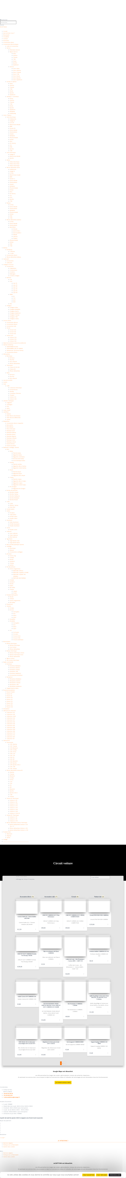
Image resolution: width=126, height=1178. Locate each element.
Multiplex (12, 111)
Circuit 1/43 (13, 333)
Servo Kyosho (17, 78)
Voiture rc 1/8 (13, 802)
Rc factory (13, 193)
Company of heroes (15, 393)
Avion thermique (11, 152)
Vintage (5, 839)
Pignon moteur (10, 658)
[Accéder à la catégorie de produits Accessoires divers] (27, 890)
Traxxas (15, 57)
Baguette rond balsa (19, 456)
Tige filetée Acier (14, 540)
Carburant (6, 259)
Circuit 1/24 (13, 330)
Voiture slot (10, 335)
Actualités (6, 36)
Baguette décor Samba (19, 466)
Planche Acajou (17, 479)
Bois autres (10, 425)
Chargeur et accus (8, 264)
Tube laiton (13, 514)
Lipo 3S (15, 287)
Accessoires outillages (16, 552)
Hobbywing (13, 113)
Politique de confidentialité (10, 1145)
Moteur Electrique (15, 645)
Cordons (12, 272)
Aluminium (9, 520)
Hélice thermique (14, 165)
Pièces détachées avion (13, 167)
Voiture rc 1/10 (14, 804)
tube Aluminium (14, 522)
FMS (11, 147)
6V (14, 296)
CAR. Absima (13, 744)
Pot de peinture (11, 567)
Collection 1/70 (11, 733)
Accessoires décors (12, 322)
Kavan (14, 61)
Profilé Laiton (13, 516)
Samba (12, 462)
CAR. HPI (12, 759)
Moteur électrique (12, 643)
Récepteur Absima (15, 680)
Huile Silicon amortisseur (13, 415)
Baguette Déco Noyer (19, 475)
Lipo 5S (15, 290)
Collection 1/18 (11, 714)
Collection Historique (16, 387)
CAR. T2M (12, 766)
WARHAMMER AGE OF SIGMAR (15, 348)
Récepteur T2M (14, 684)
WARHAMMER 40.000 (12, 346)
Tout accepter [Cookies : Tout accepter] (88, 1175)
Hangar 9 (12, 120)
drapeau (9, 835)
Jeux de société (7, 380)
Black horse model (15, 175)
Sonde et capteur (11, 81)
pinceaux (9, 553)
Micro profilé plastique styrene (15, 544)
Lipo (11, 281)
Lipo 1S (15, 283)
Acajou (12, 477)
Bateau (5, 247)
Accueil (5, 31)
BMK (11, 126)
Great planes (13, 132)
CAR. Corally (13, 749)
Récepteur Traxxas (15, 682)
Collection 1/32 (11, 722)
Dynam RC (13, 128)
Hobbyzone (13, 119)
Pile (11, 303)
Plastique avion (11, 430)
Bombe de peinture (12, 490)
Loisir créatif (6, 410)
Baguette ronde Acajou (19, 484)
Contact (5, 38)
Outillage (9, 546)
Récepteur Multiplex (15, 679)
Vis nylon (15, 634)
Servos (8, 48)
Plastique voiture (11, 442)
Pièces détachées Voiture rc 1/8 (19, 828)
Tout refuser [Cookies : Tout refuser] (102, 1175)
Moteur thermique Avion (16, 654)
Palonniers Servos (15, 50)
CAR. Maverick (14, 761)
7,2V (14, 298)
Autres (8, 419)
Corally (12, 777)
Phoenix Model (14, 137)
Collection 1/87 (11, 736)
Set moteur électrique (13, 660)
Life (11, 279)
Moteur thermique (12, 651)
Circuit (8, 328)
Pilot (11, 141)
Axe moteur (13, 647)
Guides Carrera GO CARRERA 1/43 (27, 996)
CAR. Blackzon (14, 748)
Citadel (12, 557)
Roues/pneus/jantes (9, 690)
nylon (14, 617)
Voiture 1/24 (13, 337)
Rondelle (12, 621)
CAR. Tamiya (13, 768)
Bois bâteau (10, 427)
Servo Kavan (16, 76)
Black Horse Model (15, 124)
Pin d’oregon (13, 486)
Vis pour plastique (18, 639)
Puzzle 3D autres (11, 445)
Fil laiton (12, 512)
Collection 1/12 (11, 712)
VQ (11, 145)
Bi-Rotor (12, 358)
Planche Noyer (17, 471)
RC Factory (13, 143)
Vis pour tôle (16, 638)
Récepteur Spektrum (16, 686)
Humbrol (12, 561)
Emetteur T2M (14, 671)
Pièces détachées (15, 363)
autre (8, 408)
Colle (8, 501)
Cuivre (8, 527)
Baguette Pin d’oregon (19, 488)
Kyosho (15, 63)
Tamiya (12, 563)
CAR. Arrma (13, 751)
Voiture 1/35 (13, 399)
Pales (8, 372)
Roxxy (11, 98)
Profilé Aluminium (14, 524)
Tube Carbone (14, 535)
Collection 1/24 (11, 718)
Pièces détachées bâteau (14, 257)
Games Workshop (8, 344)
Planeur (9, 203)
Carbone (9, 531)
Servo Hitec (16, 68)
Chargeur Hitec (14, 307)
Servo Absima (17, 70)
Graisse (9, 414)
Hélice (8, 160)
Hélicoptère (6, 354)
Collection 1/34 (11, 723)
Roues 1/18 (10, 705)
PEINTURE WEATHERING (19, 578)
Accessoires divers (8, 42)
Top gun (12, 395)
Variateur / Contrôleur (13, 96)
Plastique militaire (11, 438)
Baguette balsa (17, 455)
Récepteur (10, 677)
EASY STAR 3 (16, 231)
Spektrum (16, 64)
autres (12, 565)
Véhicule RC (6, 740)
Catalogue (9, 404)
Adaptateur (13, 268)
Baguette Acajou (17, 483)
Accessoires (10, 260)
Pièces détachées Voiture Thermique (17, 822)
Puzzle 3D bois (11, 443)
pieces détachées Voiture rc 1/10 (19, 830)
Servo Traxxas (17, 72)
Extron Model (13, 130)
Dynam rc (12, 178)
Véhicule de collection (9, 710)
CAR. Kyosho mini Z (15, 764)
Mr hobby (12, 587)
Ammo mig (13, 555)
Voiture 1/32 (13, 339)
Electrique (13, 548)
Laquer (15, 591)
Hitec (14, 53)
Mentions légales (8, 1143)
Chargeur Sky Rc (14, 311)
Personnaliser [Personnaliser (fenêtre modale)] (115, 1175)
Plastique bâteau (11, 432)
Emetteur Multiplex (15, 665)
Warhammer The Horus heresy (15, 350)
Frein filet (12, 507)
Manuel (12, 550)
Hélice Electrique (14, 161)
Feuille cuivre (13, 529)
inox (14, 613)
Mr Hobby (12, 602)
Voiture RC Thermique (13, 815)
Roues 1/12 (9, 699)
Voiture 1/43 (13, 341)
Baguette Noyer (17, 473)
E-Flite (12, 173)
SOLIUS (15, 229)
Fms (11, 197)
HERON (15, 234)
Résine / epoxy (14, 505)
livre (8, 406)
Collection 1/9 (10, 738)
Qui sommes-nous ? (9, 33)
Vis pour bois (16, 636)
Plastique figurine (11, 436)
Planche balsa (17, 453)
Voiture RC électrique (13, 798)
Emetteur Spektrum (15, 673)
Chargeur (9, 305)
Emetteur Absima (15, 667)
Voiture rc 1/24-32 (15, 813)
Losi (11, 781)
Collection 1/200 (11, 716)
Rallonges (12, 274)
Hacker (12, 134)
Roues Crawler (11, 692)
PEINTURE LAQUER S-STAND (20, 572)
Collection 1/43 (11, 725)
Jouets (5, 382)
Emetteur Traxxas (15, 669)
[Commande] (100, 877)
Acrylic (15, 593)
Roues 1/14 (9, 701)
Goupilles (12, 619)
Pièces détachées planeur (14, 219)
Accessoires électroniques (10, 44)
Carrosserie (10, 742)
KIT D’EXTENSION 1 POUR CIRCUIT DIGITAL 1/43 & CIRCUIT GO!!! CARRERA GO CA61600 (50, 1005)
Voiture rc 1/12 (14, 805)
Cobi (4, 384)
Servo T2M (16, 74)
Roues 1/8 (9, 695)
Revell (11, 559)
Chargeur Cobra (14, 318)
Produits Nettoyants (12, 595)
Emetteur (9, 664)
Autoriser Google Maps (63, 1082)
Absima (15, 55)
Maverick (12, 789)
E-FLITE (12, 122)
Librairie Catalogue (8, 400)
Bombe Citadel (14, 492)
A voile (12, 253)
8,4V (14, 300)
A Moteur (12, 251)
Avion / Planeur (7, 115)
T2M (14, 59)
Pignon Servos (14, 51)
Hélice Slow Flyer (14, 163)
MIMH (11, 294)
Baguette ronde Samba (19, 468)
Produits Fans (7, 832)
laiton (14, 615)
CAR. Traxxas (13, 746)
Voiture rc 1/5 (13, 800)
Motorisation (6, 641)
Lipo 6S (15, 292)
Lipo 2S (15, 285)
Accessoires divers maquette (15, 423)
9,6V (14, 301)
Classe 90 (13, 369)
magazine (9, 402)
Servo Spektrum (17, 79)
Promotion (6, 40)
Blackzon (12, 776)
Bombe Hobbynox (15, 496)
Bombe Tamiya (14, 494)
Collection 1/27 (11, 720)
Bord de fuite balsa (18, 458)
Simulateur (6, 708)
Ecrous (12, 609)
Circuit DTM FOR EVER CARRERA (99, 915)
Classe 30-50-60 (15, 367)
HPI (10, 787)
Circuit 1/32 (13, 331)
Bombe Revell (14, 499)
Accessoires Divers (12, 352)
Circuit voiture (7, 320)
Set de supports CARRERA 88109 (75, 1042)
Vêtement (9, 833)
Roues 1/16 (10, 703)
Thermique (10, 365)
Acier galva (16, 611)
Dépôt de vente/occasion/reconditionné (14, 343)
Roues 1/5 (9, 693)
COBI (8, 385)
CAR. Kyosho (13, 763)
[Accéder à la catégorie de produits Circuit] (75, 890)
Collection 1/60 (11, 729)
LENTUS (15, 236)
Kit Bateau (9, 249)
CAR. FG (12, 757)
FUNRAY (15, 238)
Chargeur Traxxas (14, 315)
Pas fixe (12, 359)
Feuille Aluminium (15, 525)
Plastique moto (11, 440)
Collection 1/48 (11, 727)
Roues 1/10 (10, 697)
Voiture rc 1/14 (14, 807)
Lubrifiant (6, 412)
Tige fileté (9, 539)
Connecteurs (13, 270)
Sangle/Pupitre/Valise (12, 688)
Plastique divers (11, 434)
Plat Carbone (13, 537)
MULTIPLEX (13, 227)
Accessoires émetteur (16, 675)
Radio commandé (8, 662)
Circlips (12, 608)
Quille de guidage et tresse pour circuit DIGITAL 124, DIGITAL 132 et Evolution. (99, 997)
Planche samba (17, 464)
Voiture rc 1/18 (14, 811)
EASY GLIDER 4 (17, 232)
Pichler (12, 139)
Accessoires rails (11, 326)
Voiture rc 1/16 (14, 809)
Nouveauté (6, 35)
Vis (11, 630)
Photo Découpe (11, 428)
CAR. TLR (12, 755)
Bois (8, 449)
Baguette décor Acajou (19, 481)
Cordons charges (14, 275)
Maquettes (6, 421)
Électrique (9, 356)
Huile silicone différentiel (13, 417)
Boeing (12, 391)
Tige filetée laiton (15, 542)
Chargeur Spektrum (15, 313)
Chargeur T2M (13, 316)
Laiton (8, 511)
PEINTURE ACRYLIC (18, 570)
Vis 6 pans (16, 632)
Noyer (11, 469)
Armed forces (14, 389)
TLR (11, 783)
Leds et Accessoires (12, 46)
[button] (63, 1151)
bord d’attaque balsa (19, 460)
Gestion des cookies (9, 1146)
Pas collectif (13, 361)
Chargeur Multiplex (15, 309)
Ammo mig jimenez (15, 568)
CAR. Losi (12, 753)
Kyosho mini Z (13, 792)
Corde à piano (10, 509)
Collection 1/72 (11, 735)
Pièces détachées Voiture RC (15, 770)
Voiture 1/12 (13, 397)
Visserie (9, 606)
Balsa (11, 451)
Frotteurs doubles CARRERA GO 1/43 (99, 951)
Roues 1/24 (10, 707)
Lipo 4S (15, 288)
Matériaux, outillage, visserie (11, 447)
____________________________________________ (16, 841)
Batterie (9, 277)
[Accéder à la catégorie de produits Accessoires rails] (51, 890)
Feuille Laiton (13, 518)
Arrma (11, 779)
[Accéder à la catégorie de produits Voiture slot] (99, 890)
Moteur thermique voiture (17, 652)
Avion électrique (11, 117)
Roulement (10, 604)
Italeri (11, 585)
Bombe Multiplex (14, 498)
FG (10, 785)
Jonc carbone (13, 533)
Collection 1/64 (11, 731)
